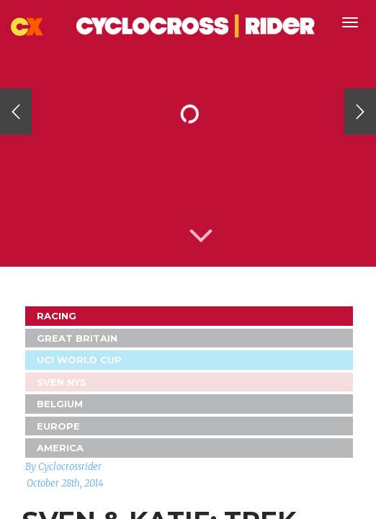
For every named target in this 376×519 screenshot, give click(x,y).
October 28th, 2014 (65, 483)
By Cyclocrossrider (63, 467)
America (60, 447)
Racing (56, 315)
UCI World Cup (79, 359)
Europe (58, 426)
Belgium (60, 403)
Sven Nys (61, 382)
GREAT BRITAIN (77, 338)
